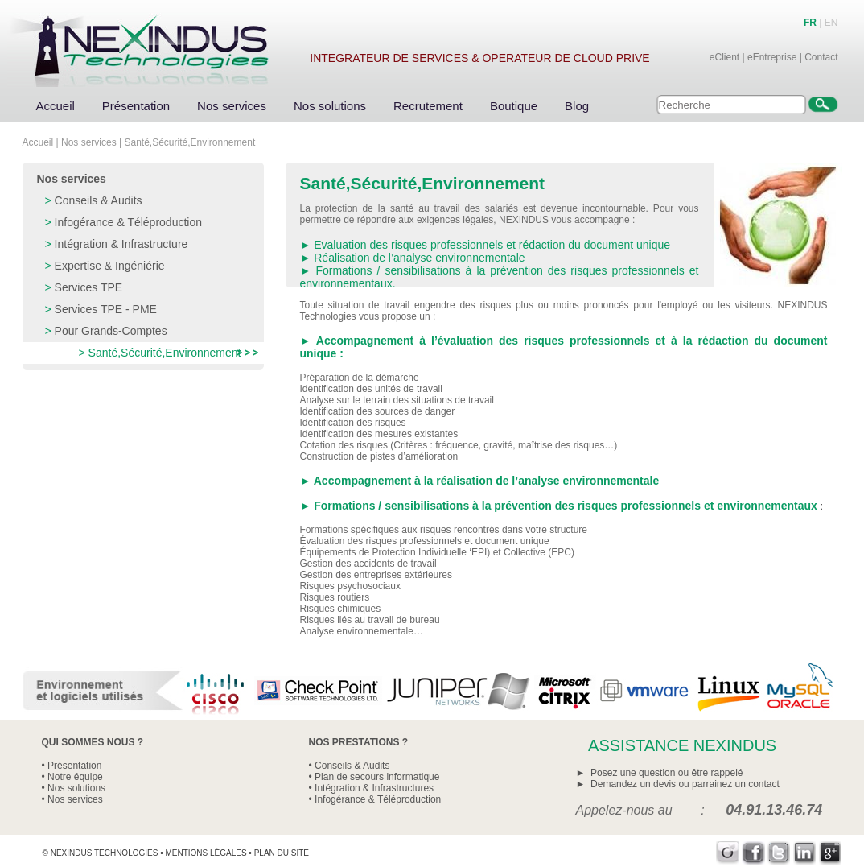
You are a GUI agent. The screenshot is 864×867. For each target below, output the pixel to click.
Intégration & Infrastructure (121, 243)
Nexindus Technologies (104, 852)
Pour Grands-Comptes (111, 330)
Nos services (231, 106)
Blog (577, 106)
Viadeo (727, 853)
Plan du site (281, 852)
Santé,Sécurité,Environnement (164, 352)
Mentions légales (205, 852)
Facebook (753, 853)
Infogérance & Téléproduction (128, 222)
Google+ (830, 853)
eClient (724, 57)
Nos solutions (330, 106)
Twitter (779, 853)
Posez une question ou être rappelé (666, 772)
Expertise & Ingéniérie (110, 265)
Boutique (513, 106)
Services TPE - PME (106, 309)
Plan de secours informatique (377, 776)
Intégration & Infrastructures (374, 788)
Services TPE (89, 287)
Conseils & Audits (98, 200)
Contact (820, 57)
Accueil (55, 106)
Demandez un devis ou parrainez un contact (685, 784)
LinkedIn (805, 853)
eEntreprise (771, 57)
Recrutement (428, 106)
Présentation (136, 106)
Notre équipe (75, 776)
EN (831, 22)
